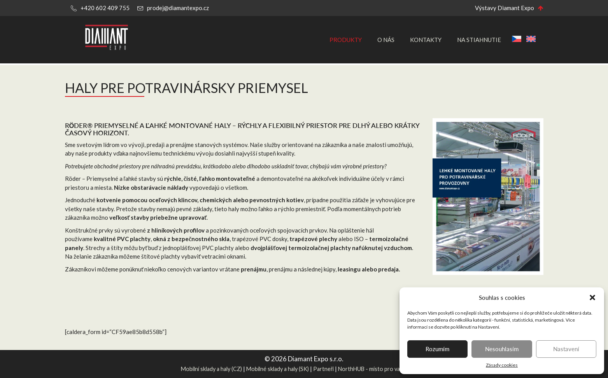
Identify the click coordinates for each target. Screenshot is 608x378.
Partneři (323, 369)
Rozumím (437, 349)
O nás (385, 39)
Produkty (345, 39)
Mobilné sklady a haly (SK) (277, 369)
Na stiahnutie (479, 39)
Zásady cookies (502, 365)
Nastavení (566, 349)
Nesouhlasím (502, 349)
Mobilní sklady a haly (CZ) (211, 369)
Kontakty (426, 39)
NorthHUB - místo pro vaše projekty (383, 369)
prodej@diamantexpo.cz (178, 7)
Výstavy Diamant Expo (504, 7)
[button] (592, 297)
